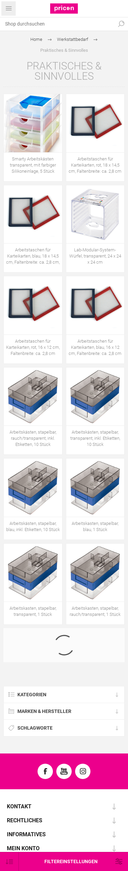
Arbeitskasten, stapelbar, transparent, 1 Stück (33, 611)
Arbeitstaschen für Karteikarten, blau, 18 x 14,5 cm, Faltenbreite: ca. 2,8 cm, (33, 256)
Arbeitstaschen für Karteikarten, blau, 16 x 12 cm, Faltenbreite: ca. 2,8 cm (95, 347)
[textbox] (57, 24)
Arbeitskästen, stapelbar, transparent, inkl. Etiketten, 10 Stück (95, 438)
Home (36, 39)
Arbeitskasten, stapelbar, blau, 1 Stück (95, 526)
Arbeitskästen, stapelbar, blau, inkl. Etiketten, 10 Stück (33, 526)
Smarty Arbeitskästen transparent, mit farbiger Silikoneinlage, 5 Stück (33, 165)
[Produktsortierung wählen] (9, 861)
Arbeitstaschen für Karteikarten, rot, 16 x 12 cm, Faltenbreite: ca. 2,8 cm (33, 347)
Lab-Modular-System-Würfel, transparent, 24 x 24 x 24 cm (95, 256)
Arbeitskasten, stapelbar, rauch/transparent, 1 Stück (95, 611)
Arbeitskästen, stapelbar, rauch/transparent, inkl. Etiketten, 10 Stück (33, 438)
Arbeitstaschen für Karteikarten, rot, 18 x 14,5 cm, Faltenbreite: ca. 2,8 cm (95, 165)
